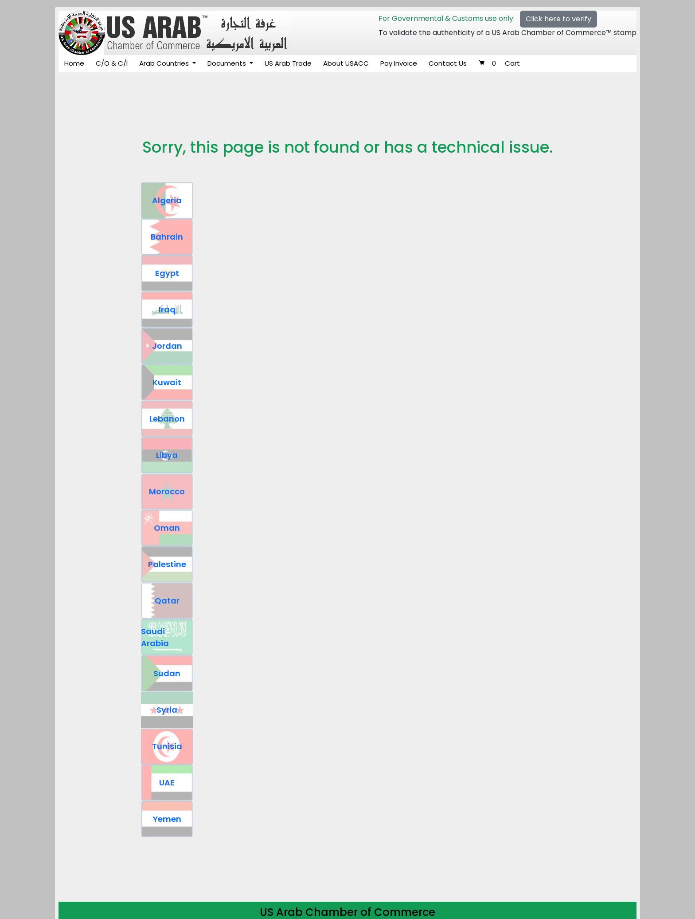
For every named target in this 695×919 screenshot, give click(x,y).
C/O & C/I (112, 63)
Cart (499, 63)
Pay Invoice (398, 63)
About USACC (346, 63)
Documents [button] (227, 63)
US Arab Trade (288, 63)
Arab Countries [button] (165, 63)
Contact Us (448, 63)
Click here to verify (558, 19)
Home (74, 63)
